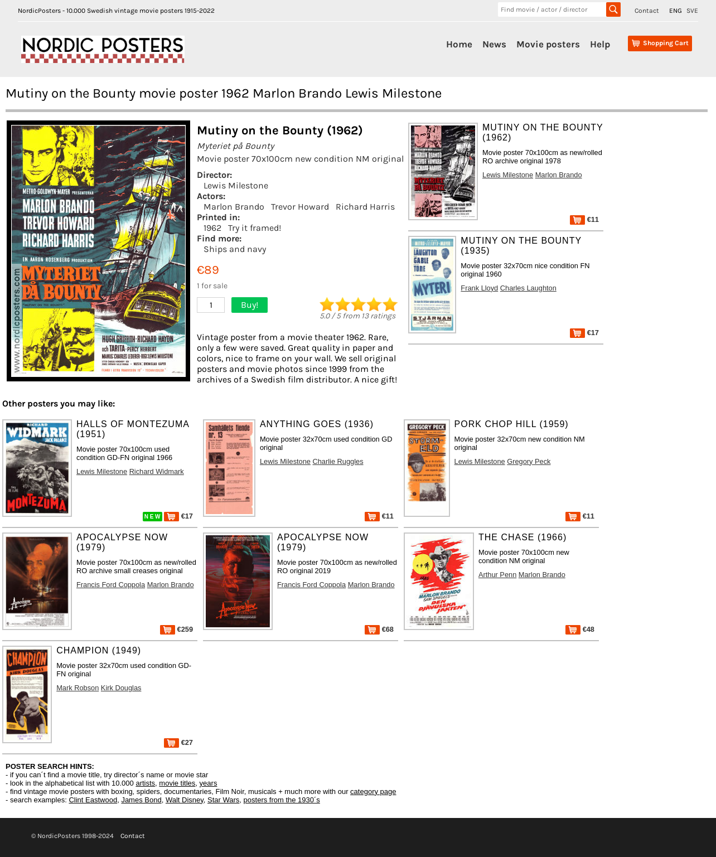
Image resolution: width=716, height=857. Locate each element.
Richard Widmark (156, 471)
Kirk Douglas (121, 688)
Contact (647, 10)
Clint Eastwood (93, 800)
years (208, 783)
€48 (579, 629)
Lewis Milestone (236, 185)
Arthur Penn (497, 574)
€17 (584, 332)
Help (600, 44)
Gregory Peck (528, 461)
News (494, 44)
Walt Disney (185, 800)
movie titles (177, 783)
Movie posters (548, 44)
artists (145, 783)
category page (373, 791)
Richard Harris (365, 206)
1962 (212, 227)
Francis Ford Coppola (110, 584)
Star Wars (223, 800)
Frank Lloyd (479, 288)
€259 (176, 629)
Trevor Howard (300, 206)
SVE (692, 10)
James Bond (141, 800)
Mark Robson (77, 688)
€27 (178, 742)
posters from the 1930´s (282, 800)
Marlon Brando (234, 206)
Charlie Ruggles (338, 461)
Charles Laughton (528, 288)
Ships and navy (235, 249)
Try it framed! (254, 227)
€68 (379, 629)
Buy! (249, 304)
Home (459, 44)
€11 (584, 219)
